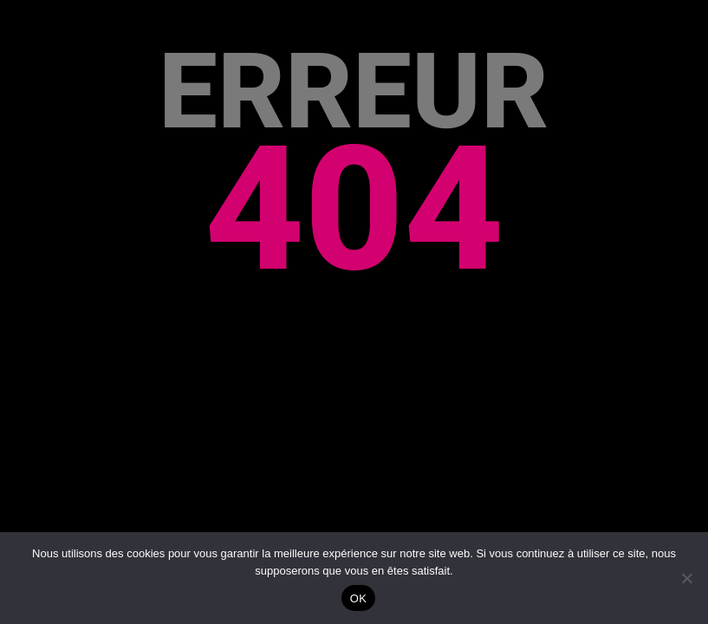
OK (358, 598)
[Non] (686, 578)
